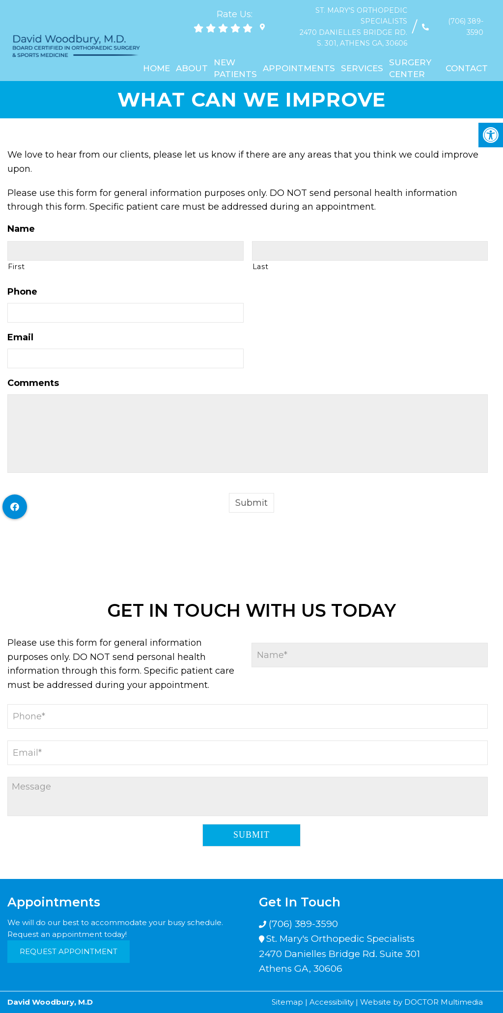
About (192, 57)
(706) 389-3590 (457, 21)
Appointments (299, 57)
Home (156, 57)
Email (20, 337)
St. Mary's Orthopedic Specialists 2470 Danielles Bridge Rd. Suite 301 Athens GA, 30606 (339, 953)
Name (21, 228)
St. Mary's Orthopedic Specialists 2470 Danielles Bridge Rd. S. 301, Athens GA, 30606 (335, 21)
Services (362, 57)
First (16, 266)
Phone (22, 291)
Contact (467, 57)
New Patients (235, 57)
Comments (33, 383)
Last (260, 266)
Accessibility (331, 1002)
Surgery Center (410, 57)
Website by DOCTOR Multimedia (421, 1002)
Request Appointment (68, 951)
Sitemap (287, 1002)
